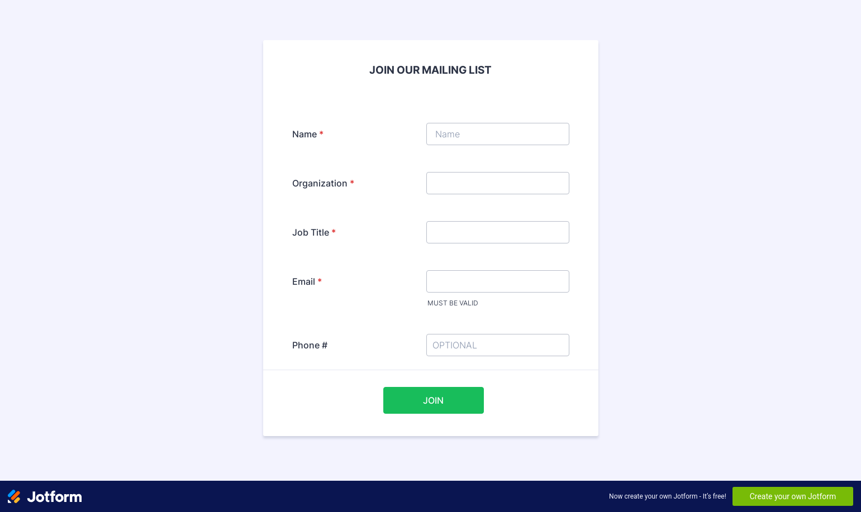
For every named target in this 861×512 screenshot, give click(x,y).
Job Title (314, 232)
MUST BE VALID (452, 303)
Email (307, 281)
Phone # (309, 345)
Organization (323, 183)
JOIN (433, 400)
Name (308, 134)
